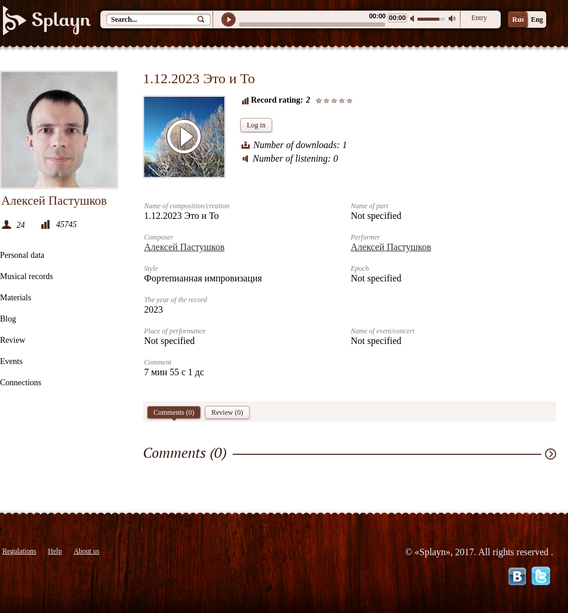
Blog (8, 318)
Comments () (174, 413)
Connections (20, 382)
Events (11, 361)
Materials (15, 297)
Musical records (26, 276)
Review (12, 340)
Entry (479, 18)
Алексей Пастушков (184, 247)
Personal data (22, 255)
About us (87, 551)
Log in (256, 125)
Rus (518, 19)
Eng (537, 19)
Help (54, 551)
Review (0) (227, 412)
